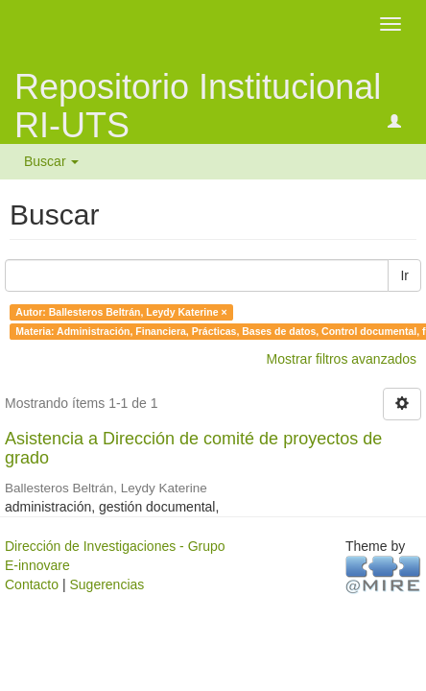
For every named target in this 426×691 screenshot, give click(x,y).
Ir (404, 275)
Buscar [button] (51, 161)
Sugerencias (106, 584)
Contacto (32, 584)
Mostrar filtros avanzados (341, 359)
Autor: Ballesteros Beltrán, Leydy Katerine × (120, 312)
